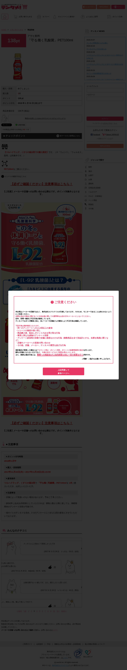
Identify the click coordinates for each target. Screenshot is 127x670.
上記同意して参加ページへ (63, 371)
